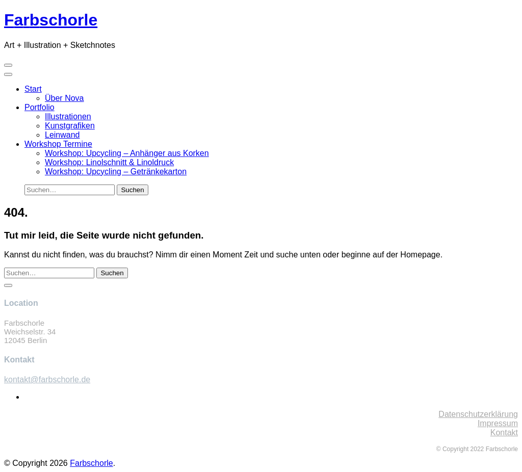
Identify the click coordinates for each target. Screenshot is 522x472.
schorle (50, 20)
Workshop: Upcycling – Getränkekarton (116, 171)
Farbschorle (91, 463)
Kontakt (504, 432)
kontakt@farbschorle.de (47, 379)
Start (33, 89)
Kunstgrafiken (70, 125)
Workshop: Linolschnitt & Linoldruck (109, 162)
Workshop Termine (58, 144)
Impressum (498, 423)
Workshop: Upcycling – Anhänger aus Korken (127, 153)
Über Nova (64, 98)
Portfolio (39, 107)
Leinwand (62, 134)
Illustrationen (68, 116)
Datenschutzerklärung (478, 414)
